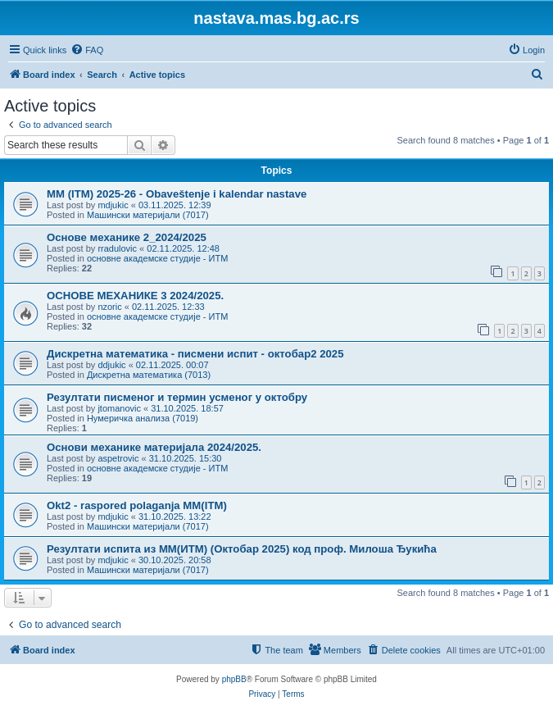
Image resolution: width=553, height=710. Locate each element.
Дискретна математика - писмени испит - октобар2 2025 (195, 354)
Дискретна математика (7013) (149, 375)
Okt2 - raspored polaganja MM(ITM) (137, 505)
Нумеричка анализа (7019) (142, 418)
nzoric (109, 307)
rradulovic (117, 248)
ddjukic (111, 365)
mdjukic (112, 205)
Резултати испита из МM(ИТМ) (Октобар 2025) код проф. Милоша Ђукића (242, 549)
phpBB (234, 679)
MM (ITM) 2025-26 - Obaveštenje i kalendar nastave (176, 194)
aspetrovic (117, 458)
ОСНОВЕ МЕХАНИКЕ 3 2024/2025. (135, 295)
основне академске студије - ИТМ (157, 258)
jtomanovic (119, 408)
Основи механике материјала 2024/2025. (154, 447)
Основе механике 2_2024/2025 (126, 237)
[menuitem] (86, 50)
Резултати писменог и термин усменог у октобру (177, 397)
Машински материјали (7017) (148, 215)
